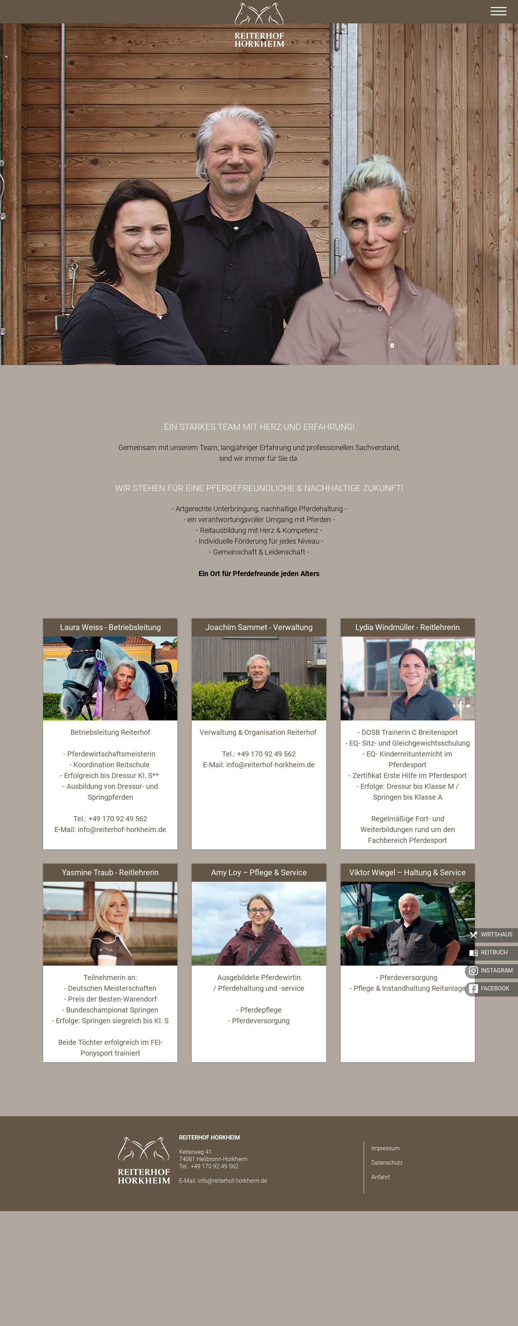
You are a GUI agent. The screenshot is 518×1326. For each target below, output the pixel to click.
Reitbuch (494, 952)
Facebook (495, 988)
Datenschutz (387, 1162)
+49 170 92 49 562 (214, 1166)
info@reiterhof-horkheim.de (232, 1180)
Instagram (497, 970)
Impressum (385, 1148)
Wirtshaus (497, 934)
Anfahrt (380, 1177)
